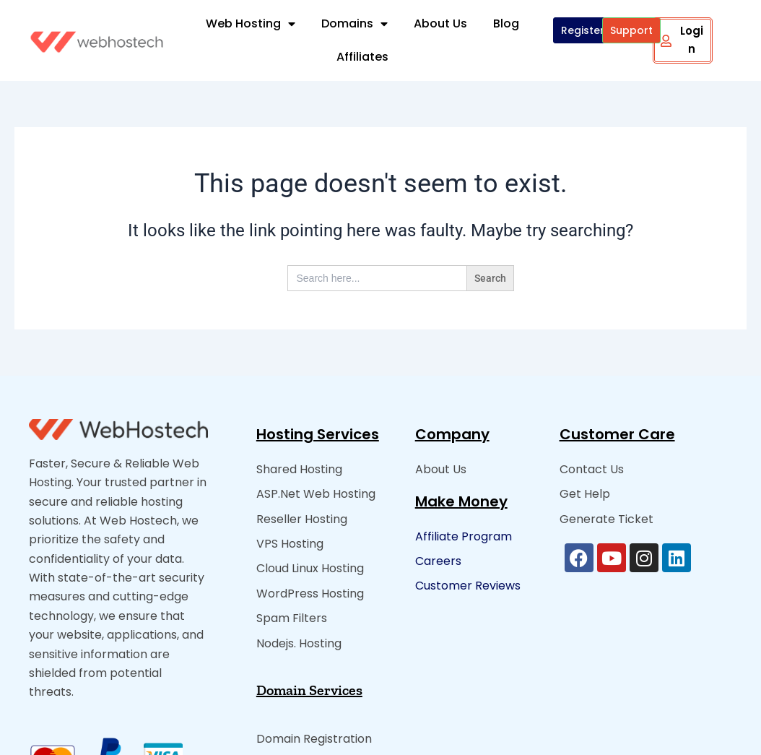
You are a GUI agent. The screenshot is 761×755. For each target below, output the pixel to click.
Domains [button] (354, 24)
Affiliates (362, 56)
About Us (440, 23)
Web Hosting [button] (250, 24)
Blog (506, 23)
